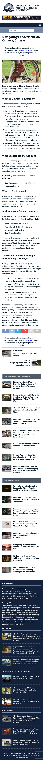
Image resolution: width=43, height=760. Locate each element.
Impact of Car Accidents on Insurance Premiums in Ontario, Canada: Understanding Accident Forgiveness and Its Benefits (26, 650)
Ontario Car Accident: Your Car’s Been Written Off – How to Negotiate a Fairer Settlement (25, 731)
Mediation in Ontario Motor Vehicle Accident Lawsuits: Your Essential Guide (26, 558)
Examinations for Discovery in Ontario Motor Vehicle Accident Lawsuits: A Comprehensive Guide (26, 512)
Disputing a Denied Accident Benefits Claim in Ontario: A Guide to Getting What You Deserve (24, 385)
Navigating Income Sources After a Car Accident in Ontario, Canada (26, 547)
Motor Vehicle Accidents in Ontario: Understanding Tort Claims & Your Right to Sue (25, 524)
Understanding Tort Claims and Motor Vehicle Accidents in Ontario (26, 535)
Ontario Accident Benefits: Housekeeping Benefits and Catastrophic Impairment (24, 457)
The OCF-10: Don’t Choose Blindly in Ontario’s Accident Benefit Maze (26, 410)
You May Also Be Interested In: (16, 671)
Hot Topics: (7, 711)
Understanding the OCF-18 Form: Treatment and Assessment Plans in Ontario (26, 421)
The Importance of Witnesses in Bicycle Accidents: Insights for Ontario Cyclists (25, 690)
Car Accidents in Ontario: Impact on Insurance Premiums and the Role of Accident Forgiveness (26, 662)
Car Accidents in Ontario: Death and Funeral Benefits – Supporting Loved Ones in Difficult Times (26, 434)
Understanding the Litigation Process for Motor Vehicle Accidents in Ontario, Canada (25, 488)
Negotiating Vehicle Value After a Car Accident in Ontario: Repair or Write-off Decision (26, 742)
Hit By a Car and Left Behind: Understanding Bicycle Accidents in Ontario (26, 701)
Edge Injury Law (26, 50)
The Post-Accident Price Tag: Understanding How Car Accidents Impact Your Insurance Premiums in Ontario (27, 637)
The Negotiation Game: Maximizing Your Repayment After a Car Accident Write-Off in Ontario (26, 719)
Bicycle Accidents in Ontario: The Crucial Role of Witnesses (26, 677)
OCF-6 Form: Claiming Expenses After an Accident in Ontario (26, 445)
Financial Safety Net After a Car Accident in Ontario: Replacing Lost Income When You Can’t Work (26, 398)
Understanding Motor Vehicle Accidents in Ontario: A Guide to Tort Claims (26, 499)
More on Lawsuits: (13, 481)
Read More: (7, 629)
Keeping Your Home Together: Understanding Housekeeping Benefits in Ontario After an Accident (25, 469)
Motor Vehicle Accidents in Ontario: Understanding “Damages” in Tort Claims (24, 570)
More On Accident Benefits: (17, 377)
